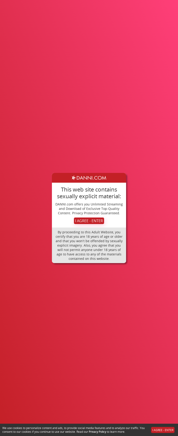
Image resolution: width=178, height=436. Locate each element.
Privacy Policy (97, 432)
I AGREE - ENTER (89, 220)
